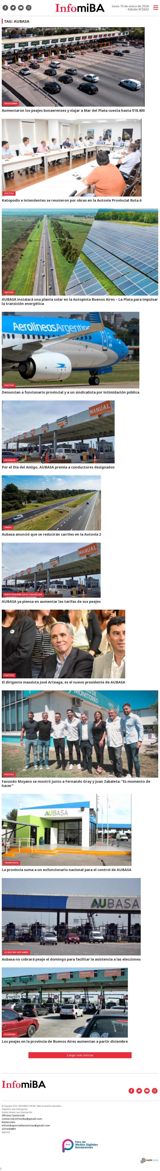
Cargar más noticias (80, 1055)
